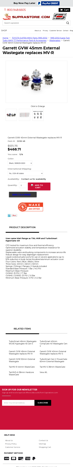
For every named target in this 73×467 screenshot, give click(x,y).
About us (38, 30)
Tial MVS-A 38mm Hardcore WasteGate (21, 373)
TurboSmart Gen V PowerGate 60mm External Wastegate (53, 360)
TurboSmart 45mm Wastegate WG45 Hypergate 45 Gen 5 (22, 342)
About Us (9, 440)
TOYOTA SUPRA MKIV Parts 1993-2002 (29, 38)
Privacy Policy (11, 444)
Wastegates (54, 40)
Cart (66, 10)
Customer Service (55, 30)
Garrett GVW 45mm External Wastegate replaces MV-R (22, 352)
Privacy (45, 30)
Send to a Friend (21, 194)
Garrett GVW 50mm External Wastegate (22, 360)
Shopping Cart (45, 447)
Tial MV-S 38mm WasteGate (52, 367)
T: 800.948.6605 (15, 10)
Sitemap (42, 444)
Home (5, 38)
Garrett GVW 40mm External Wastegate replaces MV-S (53, 352)
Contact (65, 30)
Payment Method (13, 453)
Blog (71, 30)
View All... (44, 372)
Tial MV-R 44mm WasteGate (22, 367)
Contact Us (43, 440)
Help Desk (9, 435)
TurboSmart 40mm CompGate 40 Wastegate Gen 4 (53, 343)
